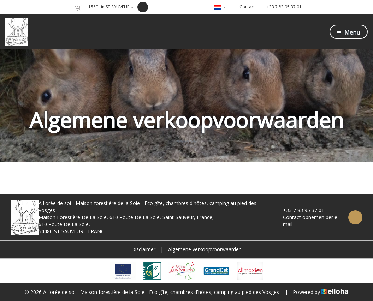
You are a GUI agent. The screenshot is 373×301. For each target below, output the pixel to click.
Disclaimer (143, 249)
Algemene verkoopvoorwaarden (205, 249)
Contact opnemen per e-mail (307, 221)
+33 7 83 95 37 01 (299, 210)
